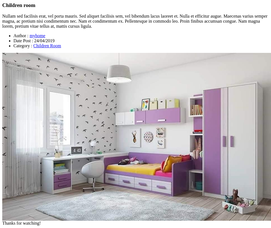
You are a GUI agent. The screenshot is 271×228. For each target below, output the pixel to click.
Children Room (47, 45)
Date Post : (23, 40)
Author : (21, 35)
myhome (37, 35)
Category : (22, 45)
